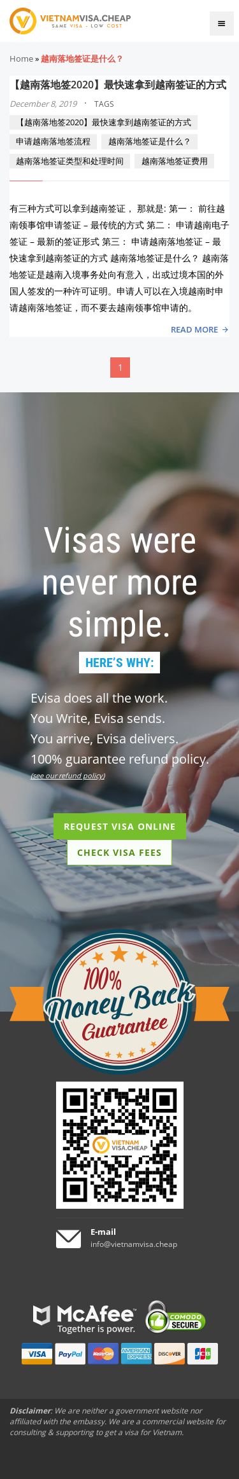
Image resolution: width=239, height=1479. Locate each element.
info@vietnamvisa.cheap (134, 1244)
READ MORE (194, 329)
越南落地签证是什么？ (149, 141)
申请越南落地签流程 (53, 141)
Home (21, 58)
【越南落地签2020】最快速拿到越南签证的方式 (118, 85)
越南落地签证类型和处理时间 (70, 161)
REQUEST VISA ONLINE (120, 826)
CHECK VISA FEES (119, 852)
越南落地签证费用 (174, 161)
